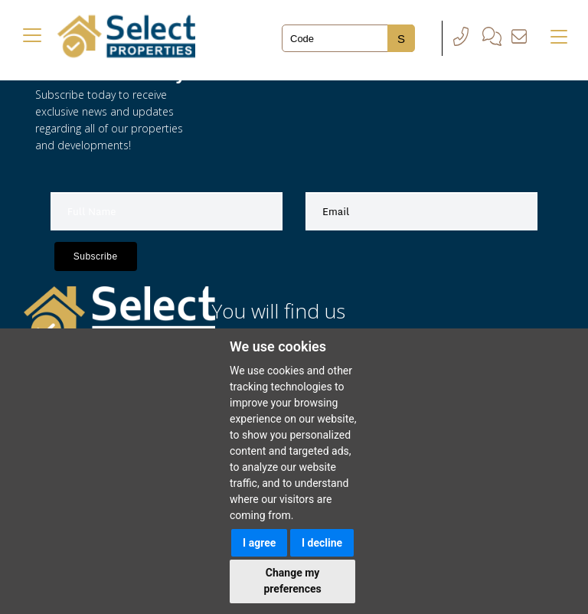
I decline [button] (322, 543)
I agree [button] (259, 543)
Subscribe (96, 256)
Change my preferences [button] (292, 581)
